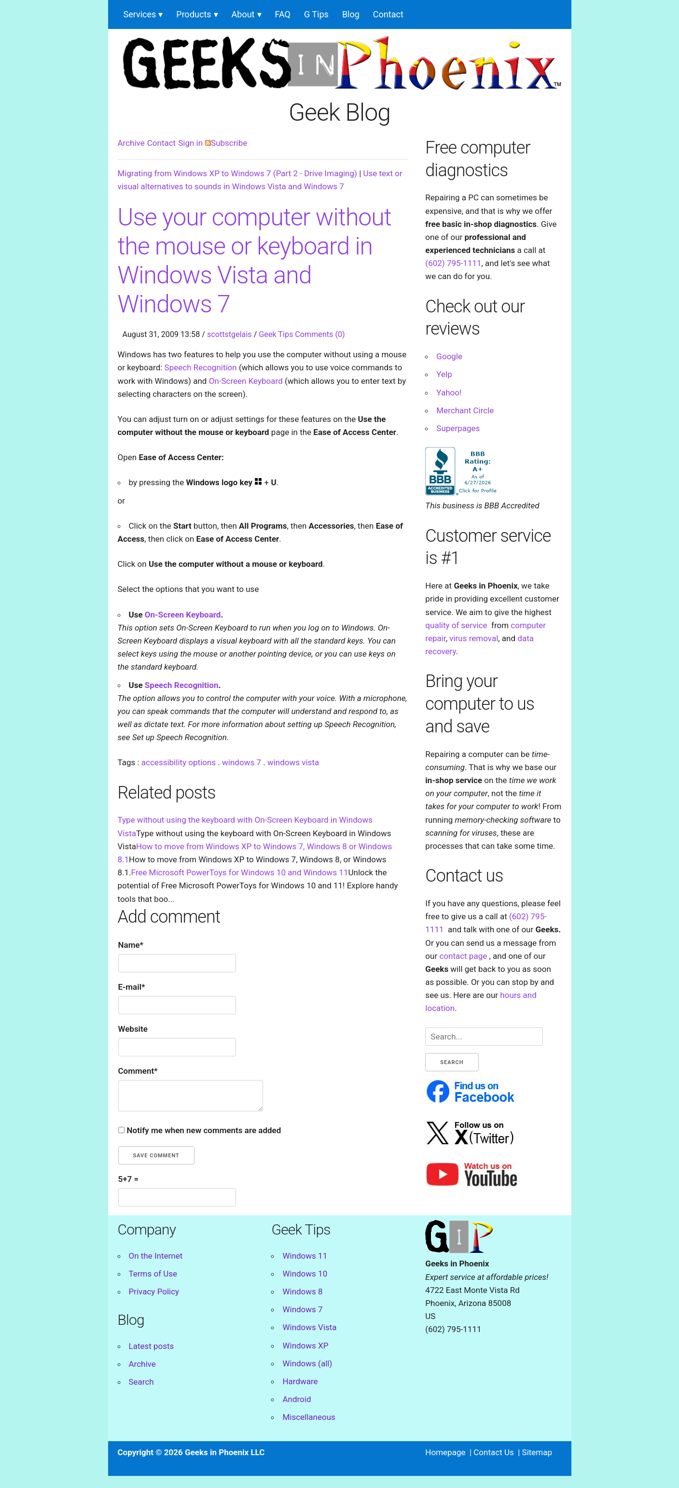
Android (296, 1399)
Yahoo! (448, 392)
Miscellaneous (308, 1417)
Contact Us (493, 1452)
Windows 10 (304, 1273)
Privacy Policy (154, 1291)
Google (449, 356)
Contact (388, 14)
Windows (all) (307, 1363)
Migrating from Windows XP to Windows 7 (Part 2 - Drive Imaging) (237, 173)
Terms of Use (153, 1273)
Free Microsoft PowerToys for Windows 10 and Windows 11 (239, 872)
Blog (351, 14)
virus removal (473, 638)
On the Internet (156, 1256)
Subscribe (226, 143)
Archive (131, 143)
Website (133, 1029)
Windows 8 (302, 1291)
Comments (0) (320, 334)
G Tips (316, 14)
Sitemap (537, 1452)
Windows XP (305, 1345)
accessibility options (178, 762)
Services (140, 14)
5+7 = (128, 1179)
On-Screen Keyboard (246, 381)
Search (141, 1382)
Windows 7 (302, 1309)
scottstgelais (229, 334)
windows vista (293, 762)
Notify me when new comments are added (204, 1130)
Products (193, 14)
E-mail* (131, 987)
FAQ (283, 14)
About (243, 14)
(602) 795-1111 (453, 263)
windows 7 (241, 762)
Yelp (444, 374)
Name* (131, 945)
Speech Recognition (201, 367)
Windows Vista (309, 1327)
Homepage (445, 1452)
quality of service (456, 625)
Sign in (190, 143)
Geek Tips (276, 334)
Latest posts (151, 1346)
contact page (463, 956)
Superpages (458, 428)
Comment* (138, 1071)
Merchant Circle (465, 410)
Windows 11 (304, 1256)
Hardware (300, 1381)
